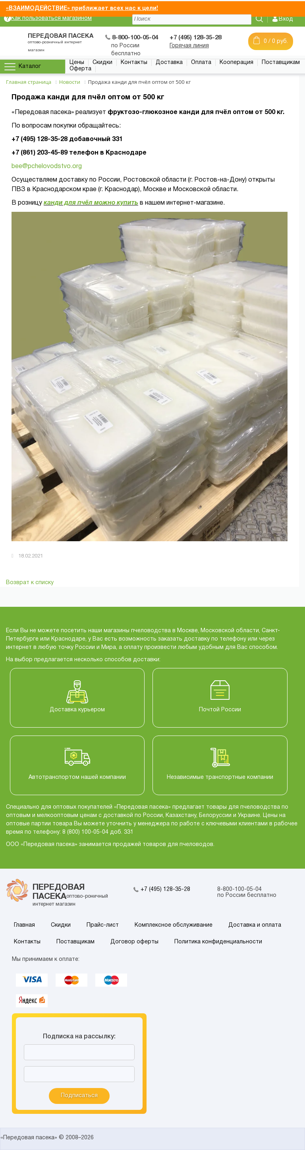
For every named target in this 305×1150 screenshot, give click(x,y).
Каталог (30, 66)
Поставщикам (281, 62)
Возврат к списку (30, 582)
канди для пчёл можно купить (91, 203)
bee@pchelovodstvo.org (47, 166)
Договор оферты (134, 942)
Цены (76, 62)
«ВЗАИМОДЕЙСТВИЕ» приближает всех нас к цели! (82, 8)
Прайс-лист (103, 925)
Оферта (80, 69)
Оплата (201, 62)
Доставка (169, 62)
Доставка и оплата (254, 925)
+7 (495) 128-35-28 (165, 889)
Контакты (134, 62)
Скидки (102, 62)
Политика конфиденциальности (218, 942)
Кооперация (236, 62)
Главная (24, 925)
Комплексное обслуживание (173, 925)
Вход (286, 19)
